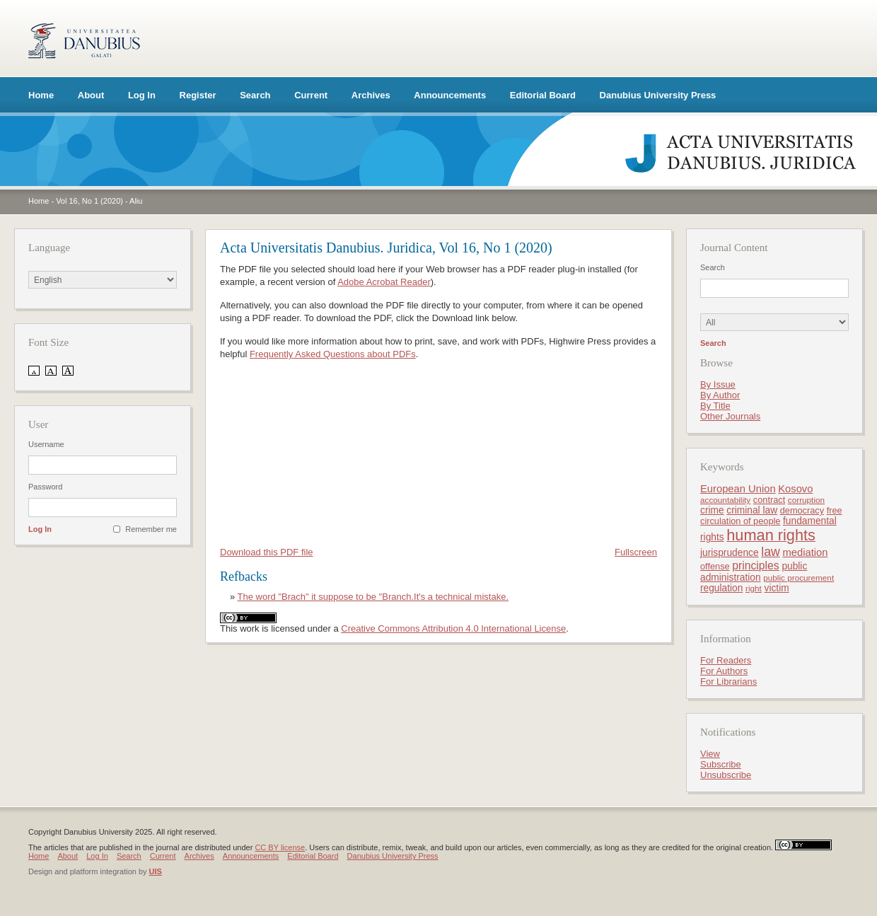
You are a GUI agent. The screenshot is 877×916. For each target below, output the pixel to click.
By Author (720, 395)
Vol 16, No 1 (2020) (89, 201)
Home (41, 95)
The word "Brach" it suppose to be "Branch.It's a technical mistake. (373, 596)
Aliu (135, 201)
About (91, 95)
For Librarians (728, 681)
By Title (715, 405)
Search (255, 95)
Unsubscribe (725, 775)
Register (198, 95)
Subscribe (720, 764)
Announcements (450, 95)
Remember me (151, 529)
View (710, 753)
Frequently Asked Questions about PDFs (333, 354)
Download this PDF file (266, 552)
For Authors (724, 671)
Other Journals (730, 416)
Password (45, 486)
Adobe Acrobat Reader (384, 282)
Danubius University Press (658, 95)
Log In (142, 95)
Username (46, 444)
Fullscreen (636, 552)
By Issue (718, 384)
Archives (371, 95)
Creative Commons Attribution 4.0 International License (453, 628)
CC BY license (280, 847)
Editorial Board (543, 95)
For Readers (725, 660)
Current (310, 95)
